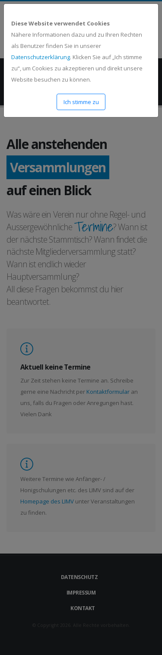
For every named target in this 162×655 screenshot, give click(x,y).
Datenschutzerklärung (40, 57)
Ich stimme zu (81, 102)
